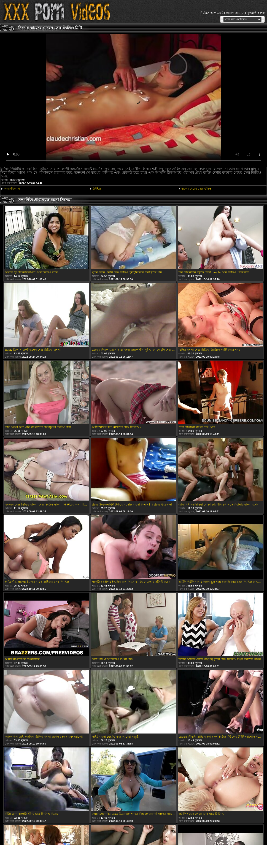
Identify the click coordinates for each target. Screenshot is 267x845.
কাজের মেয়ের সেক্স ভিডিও (196, 188)
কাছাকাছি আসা (12, 188)
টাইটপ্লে (97, 188)
